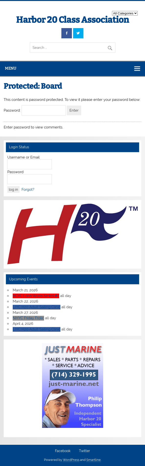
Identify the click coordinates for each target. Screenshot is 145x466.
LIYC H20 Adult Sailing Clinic (36, 307)
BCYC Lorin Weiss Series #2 (36, 296)
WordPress (71, 460)
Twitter (84, 451)
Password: (35, 110)
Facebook (62, 451)
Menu (10, 68)
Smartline (93, 460)
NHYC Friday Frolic (28, 318)
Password (15, 172)
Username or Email (23, 157)
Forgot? (28, 189)
